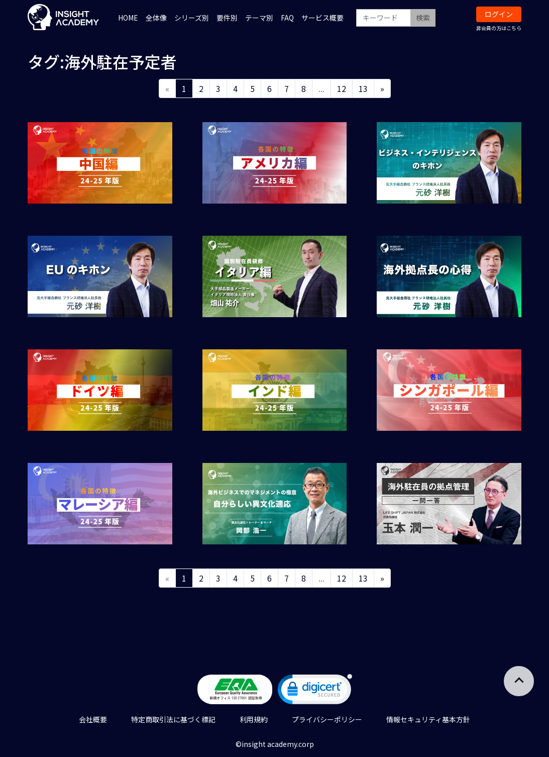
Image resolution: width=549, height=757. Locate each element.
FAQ (287, 18)
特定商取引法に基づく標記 (173, 719)
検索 (423, 18)
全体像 (156, 18)
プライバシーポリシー (327, 719)
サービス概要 (322, 18)
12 (341, 88)
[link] (315, 691)
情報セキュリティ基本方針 (428, 719)
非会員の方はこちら (498, 28)
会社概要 (93, 719)
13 (363, 88)
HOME (128, 18)
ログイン (499, 14)
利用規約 (254, 719)
